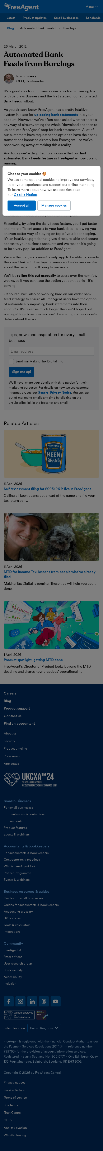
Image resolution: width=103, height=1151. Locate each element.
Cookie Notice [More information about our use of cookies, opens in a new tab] (25, 195)
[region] (51, 191)
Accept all (21, 205)
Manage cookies (54, 205)
